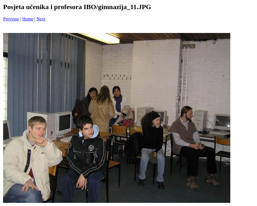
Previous (11, 18)
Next (41, 18)
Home (27, 18)
